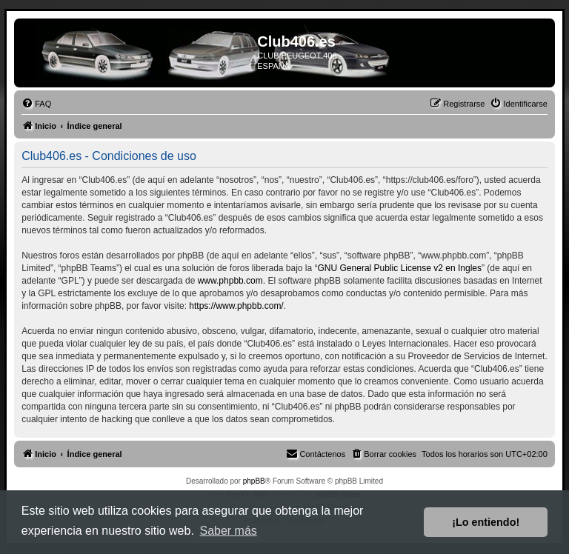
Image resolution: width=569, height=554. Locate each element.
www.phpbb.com (230, 281)
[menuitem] (36, 104)
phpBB (254, 481)
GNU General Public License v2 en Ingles (400, 268)
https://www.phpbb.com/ (236, 306)
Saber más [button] (227, 530)
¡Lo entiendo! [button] (485, 522)
